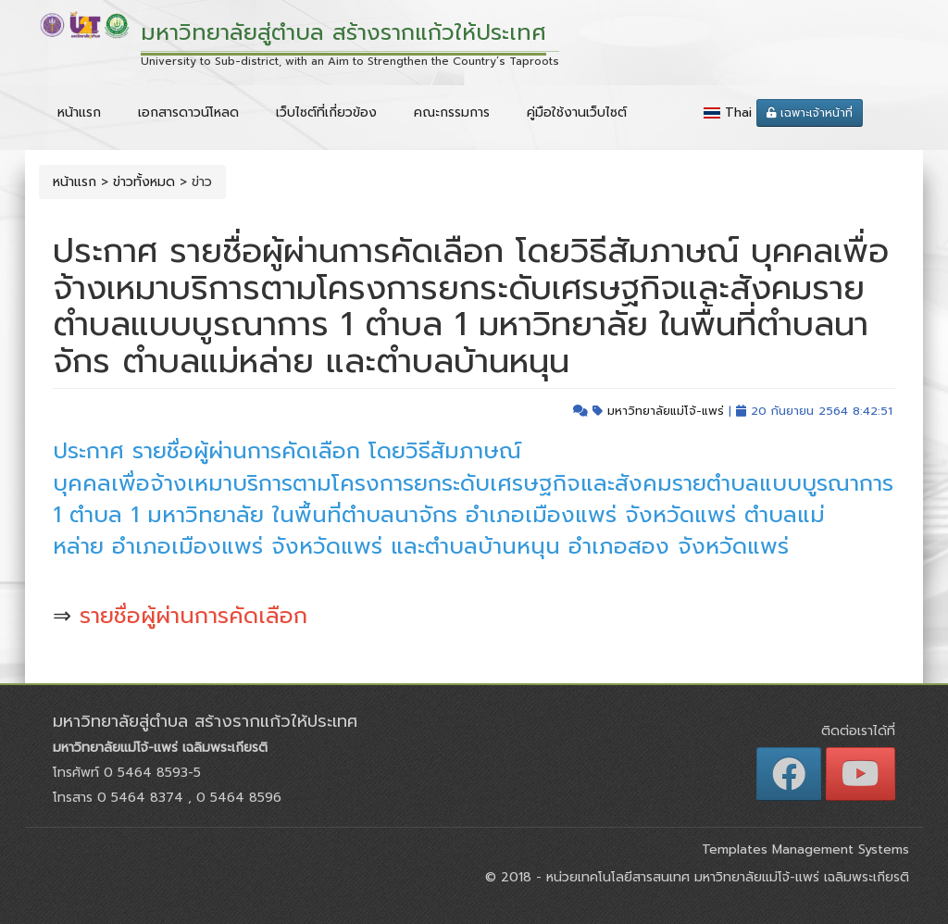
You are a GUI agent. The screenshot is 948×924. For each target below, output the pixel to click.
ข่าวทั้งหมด (144, 182)
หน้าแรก (79, 112)
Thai (738, 112)
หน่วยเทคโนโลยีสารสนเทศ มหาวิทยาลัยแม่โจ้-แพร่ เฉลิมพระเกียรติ (725, 877)
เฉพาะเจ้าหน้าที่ (810, 113)
